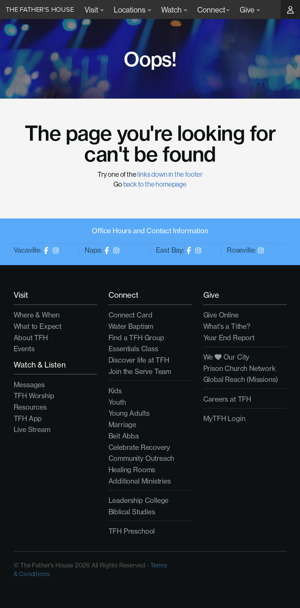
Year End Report (228, 337)
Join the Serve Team (139, 371)
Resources (30, 407)
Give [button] (250, 9)
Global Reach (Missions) (240, 379)
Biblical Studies (131, 511)
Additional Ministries (139, 481)
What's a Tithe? (226, 326)
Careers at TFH (227, 399)
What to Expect (37, 326)
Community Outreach (141, 458)
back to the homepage (155, 184)
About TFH (31, 337)
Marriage (122, 424)
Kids (115, 390)
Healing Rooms (131, 469)
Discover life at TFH (138, 360)
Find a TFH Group (136, 337)
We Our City (226, 357)
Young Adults (128, 413)
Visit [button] (94, 9)
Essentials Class (133, 348)
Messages (29, 384)
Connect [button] (213, 9)
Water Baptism (131, 326)
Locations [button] (132, 9)
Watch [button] (174, 9)
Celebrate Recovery (139, 447)
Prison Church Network (239, 368)
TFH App (28, 418)
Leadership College (138, 500)
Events (24, 348)
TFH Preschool (131, 531)
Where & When (37, 315)
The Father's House (40, 9)
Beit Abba (123, 436)
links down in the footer (170, 174)
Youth (117, 402)
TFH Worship (34, 395)
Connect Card (130, 315)
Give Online (221, 315)
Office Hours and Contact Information (150, 230)
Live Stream (32, 429)
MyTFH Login (224, 418)
